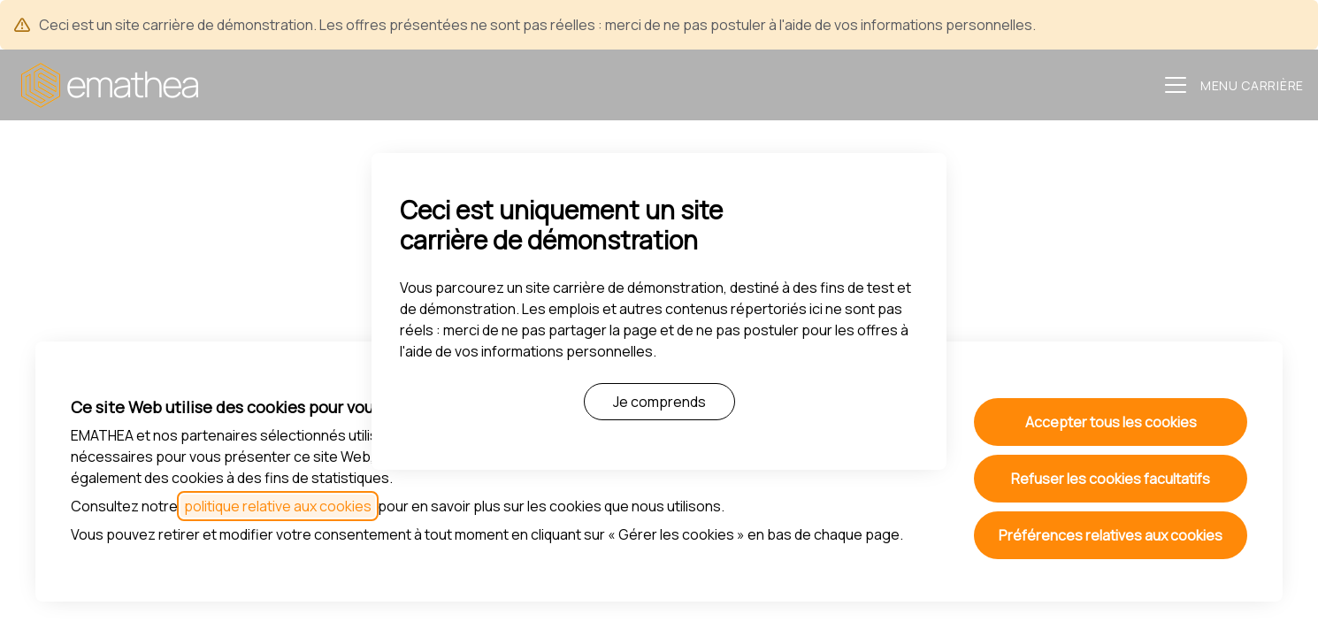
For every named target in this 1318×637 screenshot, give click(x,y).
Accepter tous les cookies (1111, 422)
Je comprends (659, 401)
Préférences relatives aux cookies (1110, 535)
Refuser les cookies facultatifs (1110, 478)
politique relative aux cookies (278, 506)
